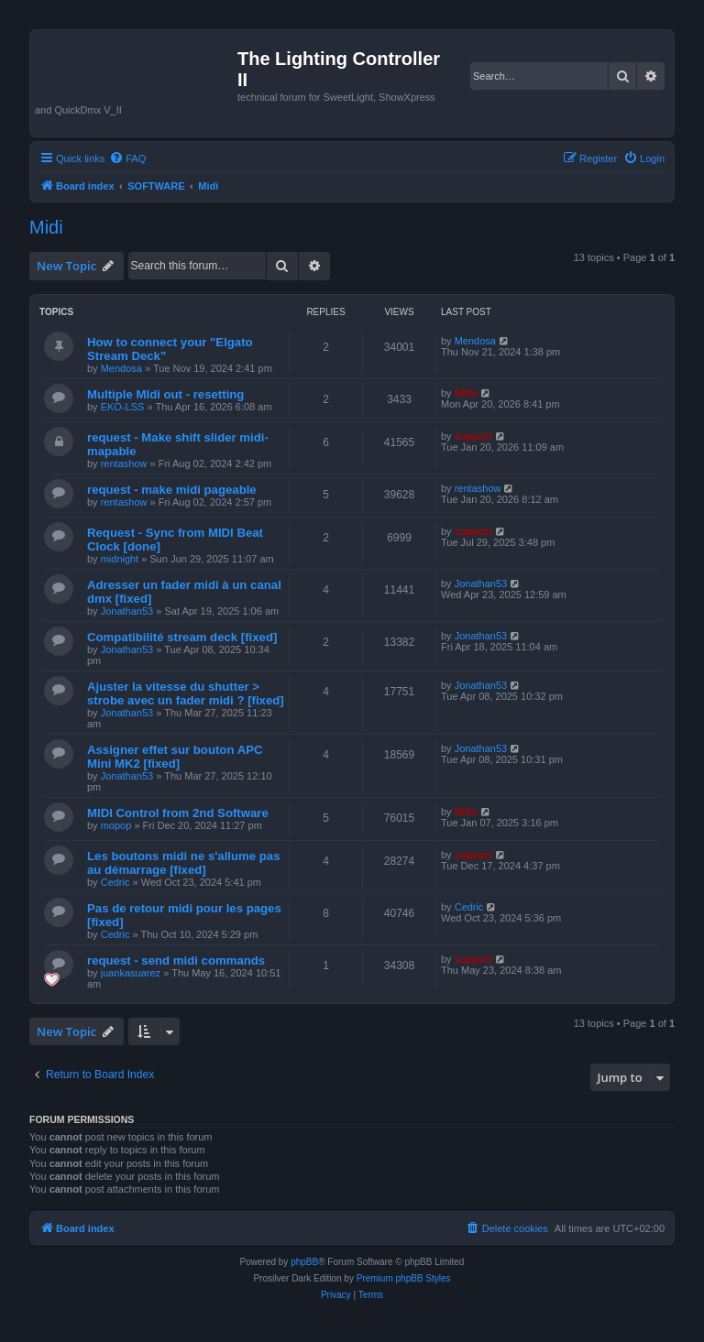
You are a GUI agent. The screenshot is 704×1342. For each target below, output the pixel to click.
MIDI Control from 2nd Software (178, 813)
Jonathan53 (127, 611)
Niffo (466, 392)
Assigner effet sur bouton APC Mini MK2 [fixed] (174, 756)
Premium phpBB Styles (404, 1278)
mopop (116, 825)
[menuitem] (127, 158)
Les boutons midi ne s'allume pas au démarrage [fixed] (183, 863)
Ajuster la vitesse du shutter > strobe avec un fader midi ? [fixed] (185, 693)
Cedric (115, 882)
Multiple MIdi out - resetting (165, 394)
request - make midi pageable (172, 489)
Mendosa (121, 368)
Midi (46, 227)
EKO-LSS (123, 406)
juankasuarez (130, 972)
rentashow (124, 463)
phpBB (304, 1262)
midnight (120, 558)
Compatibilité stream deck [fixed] (182, 637)
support (473, 436)
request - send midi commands (176, 960)
